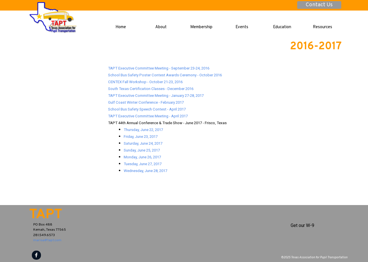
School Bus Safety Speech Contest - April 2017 (147, 109)
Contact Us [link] (319, 5)
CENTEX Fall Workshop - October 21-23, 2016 (145, 82)
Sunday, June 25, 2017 (142, 150)
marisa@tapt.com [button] (47, 240)
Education (282, 27)
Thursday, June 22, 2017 (143, 130)
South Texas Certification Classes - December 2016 (150, 89)
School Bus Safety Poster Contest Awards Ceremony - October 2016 (165, 75)
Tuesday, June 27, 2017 (143, 164)
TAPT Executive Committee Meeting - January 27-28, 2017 (156, 95)
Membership (201, 27)
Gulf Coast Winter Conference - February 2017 (146, 102)
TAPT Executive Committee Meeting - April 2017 (148, 116)
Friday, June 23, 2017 (141, 136)
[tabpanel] (225, 119)
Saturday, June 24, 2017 (143, 143)
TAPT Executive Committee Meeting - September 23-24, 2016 (158, 68)
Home (120, 27)
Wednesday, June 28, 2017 (145, 171)
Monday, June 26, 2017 (142, 157)
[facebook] (36, 255)
